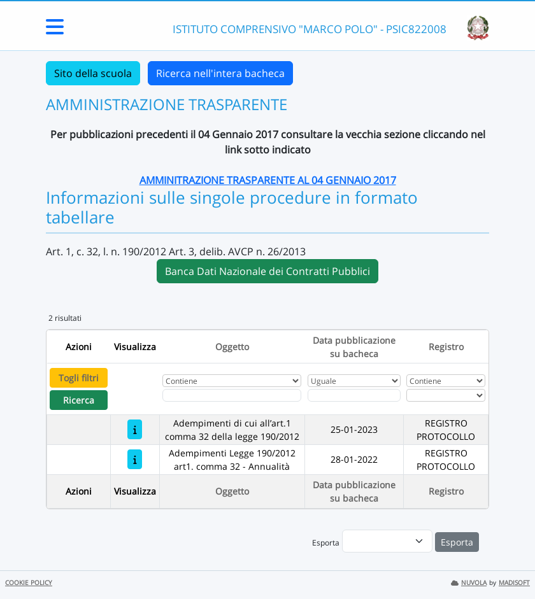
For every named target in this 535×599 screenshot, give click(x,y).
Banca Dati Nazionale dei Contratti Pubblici (267, 271)
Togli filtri (79, 378)
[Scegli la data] (354, 395)
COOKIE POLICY (28, 583)
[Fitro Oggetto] (231, 395)
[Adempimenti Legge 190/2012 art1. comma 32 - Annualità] (134, 459)
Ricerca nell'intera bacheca (220, 73)
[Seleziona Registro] (445, 395)
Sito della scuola (93, 73)
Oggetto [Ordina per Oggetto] (232, 347)
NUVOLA (469, 583)
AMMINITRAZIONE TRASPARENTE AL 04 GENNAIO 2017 (267, 180)
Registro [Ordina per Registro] (446, 347)
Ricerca (78, 400)
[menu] (387, 541)
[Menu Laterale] (55, 31)
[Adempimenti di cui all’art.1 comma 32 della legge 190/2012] (134, 429)
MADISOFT (514, 583)
